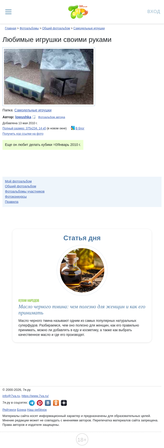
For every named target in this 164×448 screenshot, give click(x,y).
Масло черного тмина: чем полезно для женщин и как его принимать (82, 310)
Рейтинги (9, 410)
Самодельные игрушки (89, 28)
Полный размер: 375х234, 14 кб (24, 128)
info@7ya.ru (11, 396)
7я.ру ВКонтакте (48, 403)
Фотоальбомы (29, 28)
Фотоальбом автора (51, 117)
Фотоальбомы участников (25, 191)
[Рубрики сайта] (8, 12)
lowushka (23, 117)
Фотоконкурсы (16, 196)
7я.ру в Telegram (32, 403)
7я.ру (64, 403)
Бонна (21, 410)
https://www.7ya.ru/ (35, 396)
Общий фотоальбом (56, 28)
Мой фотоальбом (18, 181)
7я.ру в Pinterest (40, 403)
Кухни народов (28, 300)
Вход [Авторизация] (153, 11)
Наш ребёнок (37, 410)
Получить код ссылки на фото (22, 134)
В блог (79, 128)
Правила (11, 202)
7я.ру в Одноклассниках (56, 403)
